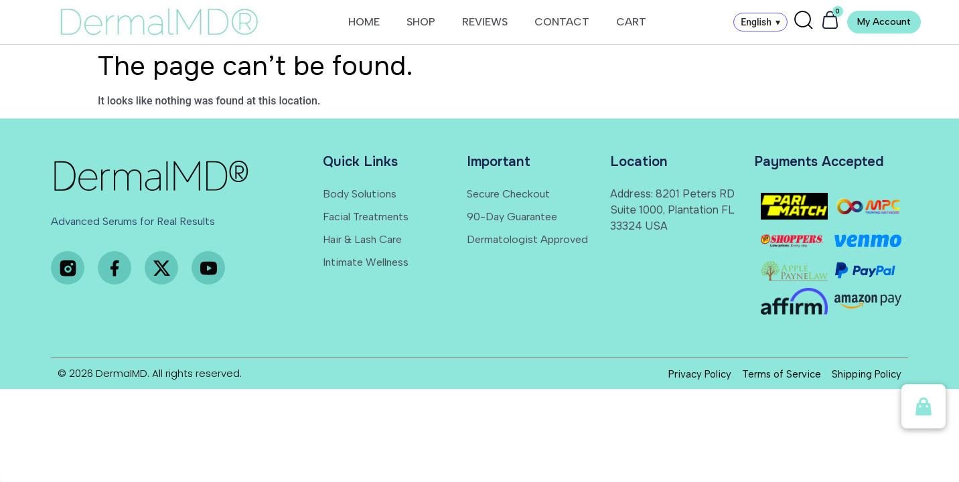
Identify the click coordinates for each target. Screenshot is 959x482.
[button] (923, 406)
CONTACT (561, 21)
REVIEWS (485, 21)
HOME (364, 21)
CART (631, 21)
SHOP (421, 21)
